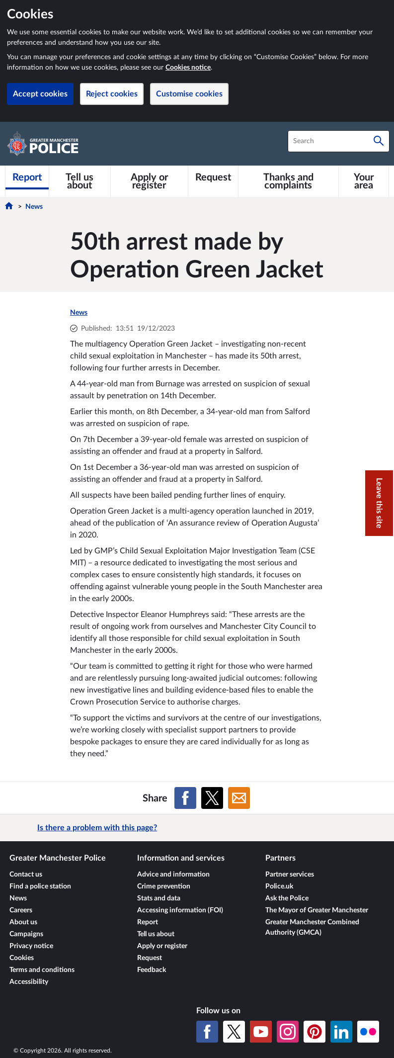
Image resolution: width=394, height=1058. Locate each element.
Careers (20, 910)
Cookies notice (188, 67)
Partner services (289, 874)
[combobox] (339, 141)
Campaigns (26, 934)
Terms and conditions (42, 970)
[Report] (27, 177)
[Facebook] (207, 1032)
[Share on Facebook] (185, 798)
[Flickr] (368, 1032)
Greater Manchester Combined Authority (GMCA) (312, 927)
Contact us (25, 874)
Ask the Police (287, 898)
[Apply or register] (149, 181)
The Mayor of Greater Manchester (316, 910)
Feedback (151, 970)
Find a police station (40, 886)
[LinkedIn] (341, 1032)
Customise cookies (189, 94)
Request (149, 958)
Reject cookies (112, 94)
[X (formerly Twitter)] (234, 1032)
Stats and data (158, 898)
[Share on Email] (239, 798)
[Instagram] (288, 1032)
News (34, 206)
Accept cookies (40, 94)
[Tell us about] (79, 181)
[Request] (213, 177)
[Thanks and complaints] (288, 181)
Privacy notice (31, 946)
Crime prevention (163, 886)
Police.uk (279, 886)
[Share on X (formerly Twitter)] (212, 798)
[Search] (379, 141)
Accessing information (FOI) (180, 910)
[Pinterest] (314, 1032)
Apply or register (162, 946)
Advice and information (173, 874)
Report (147, 922)
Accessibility (28, 981)
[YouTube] (261, 1032)
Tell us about (155, 934)
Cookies (21, 958)
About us (23, 922)
